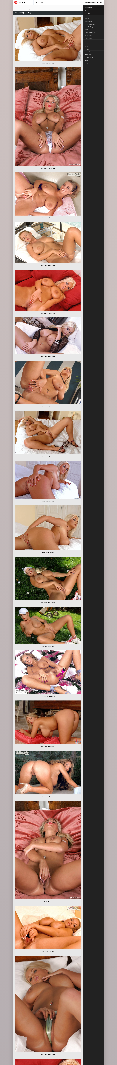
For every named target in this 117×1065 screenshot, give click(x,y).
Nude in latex (88, 38)
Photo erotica (88, 7)
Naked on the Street (90, 24)
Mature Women (89, 54)
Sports (86, 46)
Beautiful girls (88, 35)
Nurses (87, 49)
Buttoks (87, 18)
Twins (86, 43)
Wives (86, 60)
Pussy (86, 63)
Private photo (88, 21)
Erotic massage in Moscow (93, 2)
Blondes (87, 29)
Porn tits (87, 10)
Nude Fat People (89, 27)
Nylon (86, 40)
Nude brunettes (89, 57)
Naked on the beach (90, 32)
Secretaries (88, 52)
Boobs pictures (89, 16)
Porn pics (87, 13)
